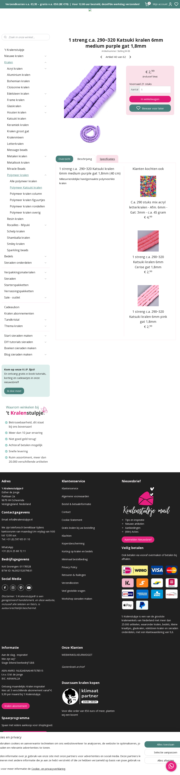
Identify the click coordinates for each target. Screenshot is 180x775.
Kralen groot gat (18, 131)
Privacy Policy (69, 567)
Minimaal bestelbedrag (75, 559)
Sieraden (25, 279)
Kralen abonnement (15, 706)
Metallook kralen (18, 162)
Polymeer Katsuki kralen (26, 187)
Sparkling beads (17, 250)
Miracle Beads (16, 169)
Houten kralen (27, 112)
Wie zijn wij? (8, 658)
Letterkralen (15, 144)
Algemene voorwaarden (75, 496)
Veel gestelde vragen (73, 590)
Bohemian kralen (18, 81)
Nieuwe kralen (25, 56)
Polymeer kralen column (26, 194)
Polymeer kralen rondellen (27, 206)
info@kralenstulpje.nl (21, 519)
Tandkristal (25, 320)
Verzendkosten (70, 583)
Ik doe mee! (14, 391)
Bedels (25, 256)
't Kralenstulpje (14, 50)
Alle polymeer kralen (23, 181)
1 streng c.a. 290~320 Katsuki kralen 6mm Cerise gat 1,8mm (148, 262)
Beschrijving (84, 159)
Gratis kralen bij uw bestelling (78, 527)
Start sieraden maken (25, 336)
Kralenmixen (15, 137)
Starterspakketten (16, 285)
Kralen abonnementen (19, 313)
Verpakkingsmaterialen (25, 272)
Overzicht (64, 159)
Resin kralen (15, 219)
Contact (66, 512)
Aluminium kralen (18, 75)
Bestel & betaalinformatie (76, 504)
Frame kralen (15, 100)
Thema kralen (25, 326)
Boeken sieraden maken (20, 348)
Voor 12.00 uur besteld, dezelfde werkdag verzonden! (106, 4)
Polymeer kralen (27, 175)
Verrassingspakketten (19, 291)
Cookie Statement (72, 520)
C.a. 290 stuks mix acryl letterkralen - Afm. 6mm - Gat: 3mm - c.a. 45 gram (148, 207)
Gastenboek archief (73, 666)
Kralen (25, 62)
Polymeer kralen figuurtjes (27, 200)
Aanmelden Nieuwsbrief (138, 539)
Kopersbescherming (73, 543)
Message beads (17, 150)
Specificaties (107, 159)
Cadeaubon (11, 307)
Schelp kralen (16, 231)
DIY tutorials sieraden (25, 342)
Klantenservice (70, 488)
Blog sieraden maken (25, 354)
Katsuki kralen (16, 118)
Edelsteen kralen (27, 94)
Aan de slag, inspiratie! (15, 654)
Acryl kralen (27, 69)
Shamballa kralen (18, 238)
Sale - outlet (25, 297)
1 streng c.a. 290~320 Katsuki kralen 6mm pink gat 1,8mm (148, 316)
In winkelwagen (150, 99)
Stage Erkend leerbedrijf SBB (18, 662)
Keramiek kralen (18, 125)
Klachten (67, 535)
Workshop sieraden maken (77, 598)
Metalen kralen (27, 156)
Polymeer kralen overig (25, 212)
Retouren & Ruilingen (74, 575)
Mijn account (162, 4)
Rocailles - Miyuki (27, 225)
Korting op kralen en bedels (77, 551)
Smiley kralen (16, 244)
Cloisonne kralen (18, 87)
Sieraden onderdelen (25, 263)
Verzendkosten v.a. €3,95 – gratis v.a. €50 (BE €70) (37, 4)
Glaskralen (27, 106)
